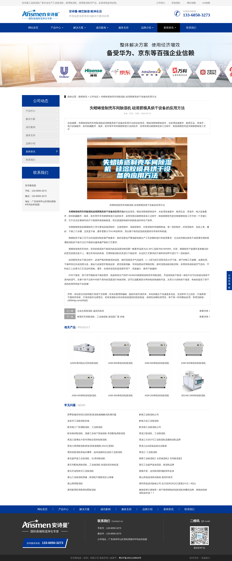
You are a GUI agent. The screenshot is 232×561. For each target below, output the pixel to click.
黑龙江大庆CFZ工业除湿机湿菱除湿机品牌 (160, 439)
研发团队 (176, 3)
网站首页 (33, 27)
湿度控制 (121, 249)
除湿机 (69, 242)
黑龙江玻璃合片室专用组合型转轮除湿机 (87, 439)
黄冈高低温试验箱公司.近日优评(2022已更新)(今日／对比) (167, 483)
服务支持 (124, 27)
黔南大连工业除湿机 (149, 421)
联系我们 (191, 27)
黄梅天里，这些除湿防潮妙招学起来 (156, 471)
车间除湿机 (155, 275)
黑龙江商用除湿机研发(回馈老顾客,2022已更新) (90, 446)
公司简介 (160, 3)
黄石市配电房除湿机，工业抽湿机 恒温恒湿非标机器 (93, 464)
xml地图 (206, 3)
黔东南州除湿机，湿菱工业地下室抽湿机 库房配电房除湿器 (96, 433)
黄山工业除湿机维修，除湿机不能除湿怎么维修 (90, 477)
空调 (202, 238)
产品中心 (56, 27)
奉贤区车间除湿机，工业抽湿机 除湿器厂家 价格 (100, 316)
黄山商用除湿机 (75, 483)
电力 (198, 211)
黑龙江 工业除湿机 (148, 452)
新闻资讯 (169, 27)
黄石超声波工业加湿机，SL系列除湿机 (86, 458)
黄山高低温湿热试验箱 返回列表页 (156, 477)
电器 (112, 275)
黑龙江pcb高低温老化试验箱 (153, 446)
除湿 (115, 253)
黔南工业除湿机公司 (149, 414)
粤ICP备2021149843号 (130, 558)
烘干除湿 (176, 275)
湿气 (73, 279)
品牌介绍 (146, 27)
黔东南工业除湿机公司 (150, 427)
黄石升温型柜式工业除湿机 (80, 471)
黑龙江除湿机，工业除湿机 (152, 433)
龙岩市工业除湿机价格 (78, 421)
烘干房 (85, 275)
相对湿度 (125, 260)
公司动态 (94, 96)
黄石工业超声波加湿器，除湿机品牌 (156, 464)
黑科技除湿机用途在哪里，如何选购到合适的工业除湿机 (94, 452)
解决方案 (78, 27)
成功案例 (101, 27)
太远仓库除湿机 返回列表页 (90, 311)
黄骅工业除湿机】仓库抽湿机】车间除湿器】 (161, 458)
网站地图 (191, 3)
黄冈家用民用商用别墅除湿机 (81, 489)
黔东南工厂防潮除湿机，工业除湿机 (85, 427)
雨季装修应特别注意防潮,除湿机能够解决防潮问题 (91, 414)
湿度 (123, 238)
